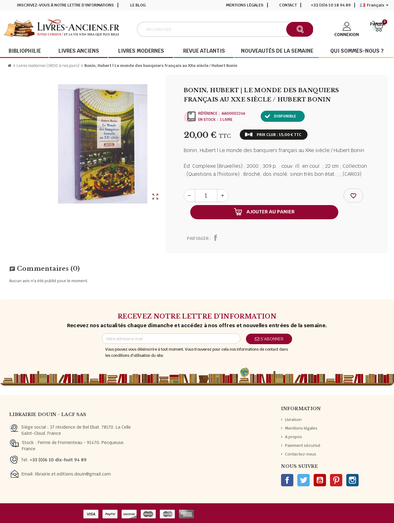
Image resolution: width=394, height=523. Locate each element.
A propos (293, 436)
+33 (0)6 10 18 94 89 (331, 5)
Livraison (293, 419)
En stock (206, 119)
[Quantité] (206, 195)
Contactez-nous (300, 454)
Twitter (303, 480)
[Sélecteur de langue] (374, 5)
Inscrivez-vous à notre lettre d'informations (65, 5)
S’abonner (269, 339)
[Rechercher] (224, 29)
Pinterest (336, 480)
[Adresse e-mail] (171, 338)
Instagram (352, 480)
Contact (288, 5)
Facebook (287, 480)
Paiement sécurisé (302, 445)
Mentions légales (244, 5)
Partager (198, 238)
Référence (207, 113)
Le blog (138, 5)
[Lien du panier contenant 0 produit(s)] (378, 28)
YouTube (320, 480)
